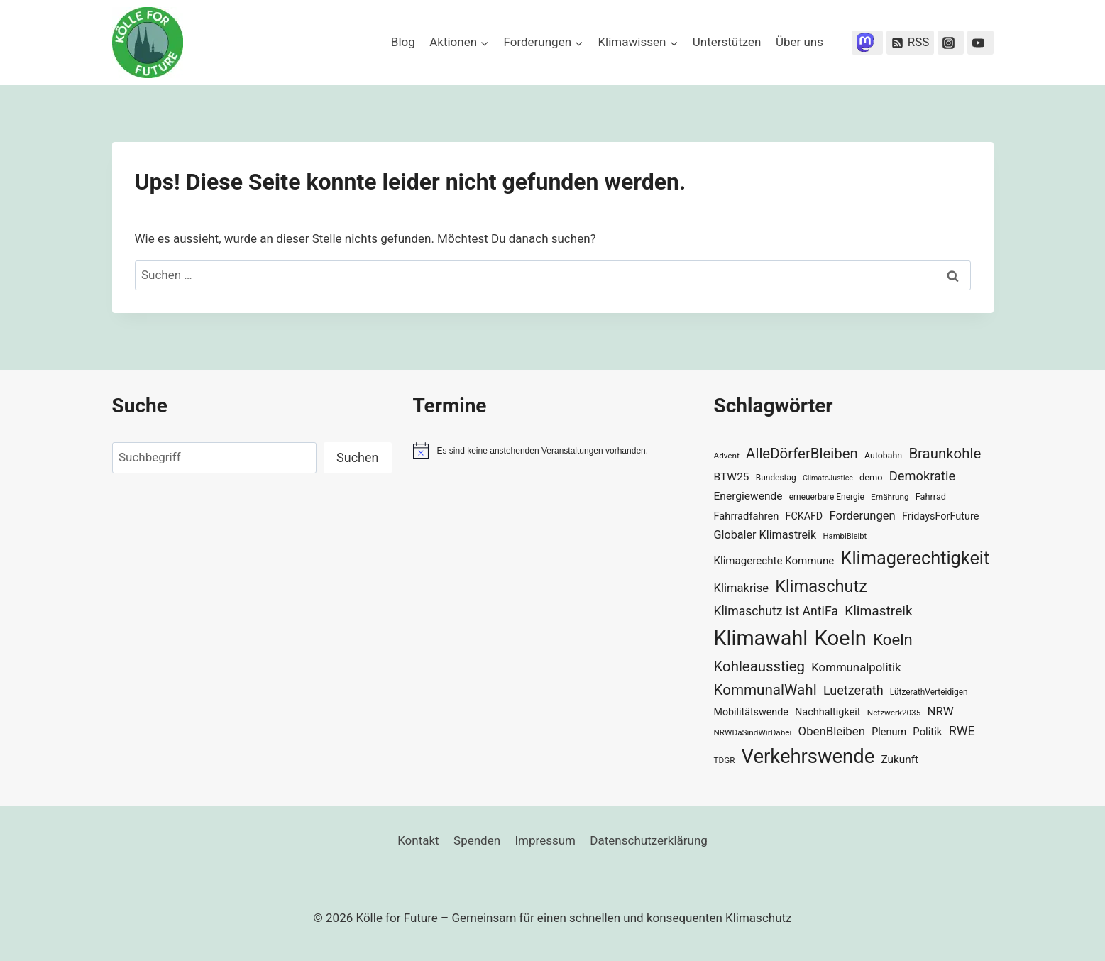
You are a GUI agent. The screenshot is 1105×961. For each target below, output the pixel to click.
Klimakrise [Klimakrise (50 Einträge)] (741, 588)
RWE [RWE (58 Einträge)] (962, 730)
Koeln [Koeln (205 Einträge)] (840, 638)
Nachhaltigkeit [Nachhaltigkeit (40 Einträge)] (828, 712)
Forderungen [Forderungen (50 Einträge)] (862, 515)
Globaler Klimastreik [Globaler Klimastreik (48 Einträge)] (765, 535)
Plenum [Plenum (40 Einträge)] (889, 732)
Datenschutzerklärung (648, 840)
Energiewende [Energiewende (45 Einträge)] (748, 496)
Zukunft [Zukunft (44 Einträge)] (899, 759)
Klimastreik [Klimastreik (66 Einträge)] (878, 611)
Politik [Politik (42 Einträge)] (927, 731)
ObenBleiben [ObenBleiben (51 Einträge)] (831, 731)
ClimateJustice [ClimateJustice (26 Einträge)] (828, 478)
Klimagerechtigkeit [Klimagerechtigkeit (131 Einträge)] (915, 558)
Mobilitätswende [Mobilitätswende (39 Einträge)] (751, 712)
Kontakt (418, 840)
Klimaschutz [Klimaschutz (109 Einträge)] (821, 586)
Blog (403, 42)
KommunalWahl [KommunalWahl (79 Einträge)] (765, 689)
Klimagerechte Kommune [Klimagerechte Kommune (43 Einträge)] (774, 560)
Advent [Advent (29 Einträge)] (727, 456)
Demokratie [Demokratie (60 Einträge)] (922, 475)
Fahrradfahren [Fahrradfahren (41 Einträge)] (746, 516)
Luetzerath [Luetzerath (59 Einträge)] (853, 690)
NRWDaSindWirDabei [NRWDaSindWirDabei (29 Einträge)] (753, 732)
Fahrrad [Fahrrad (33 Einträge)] (931, 496)
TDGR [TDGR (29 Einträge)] (724, 760)
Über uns (799, 42)
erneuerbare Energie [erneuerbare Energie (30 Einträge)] (826, 497)
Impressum (545, 840)
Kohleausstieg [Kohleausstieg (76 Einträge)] (760, 666)
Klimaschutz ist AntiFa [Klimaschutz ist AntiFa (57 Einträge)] (776, 611)
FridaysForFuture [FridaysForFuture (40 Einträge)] (940, 516)
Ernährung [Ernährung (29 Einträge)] (889, 497)
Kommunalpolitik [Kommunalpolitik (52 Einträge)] (856, 667)
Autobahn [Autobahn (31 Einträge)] (883, 456)
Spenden (476, 840)
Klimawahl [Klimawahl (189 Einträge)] (761, 638)
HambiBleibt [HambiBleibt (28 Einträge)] (845, 536)
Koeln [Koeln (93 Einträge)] (893, 639)
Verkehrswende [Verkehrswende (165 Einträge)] (808, 756)
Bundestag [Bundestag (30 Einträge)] (776, 478)
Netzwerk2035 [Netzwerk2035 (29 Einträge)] (894, 713)
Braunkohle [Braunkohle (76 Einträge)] (944, 453)
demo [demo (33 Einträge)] (870, 477)
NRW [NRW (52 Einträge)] (941, 711)
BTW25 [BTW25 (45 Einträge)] (731, 477)
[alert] (553, 450)
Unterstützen (727, 42)
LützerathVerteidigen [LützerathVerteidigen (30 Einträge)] (929, 692)
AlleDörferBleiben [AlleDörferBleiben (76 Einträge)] (802, 453)
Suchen (357, 457)
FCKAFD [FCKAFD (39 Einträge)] (804, 516)
